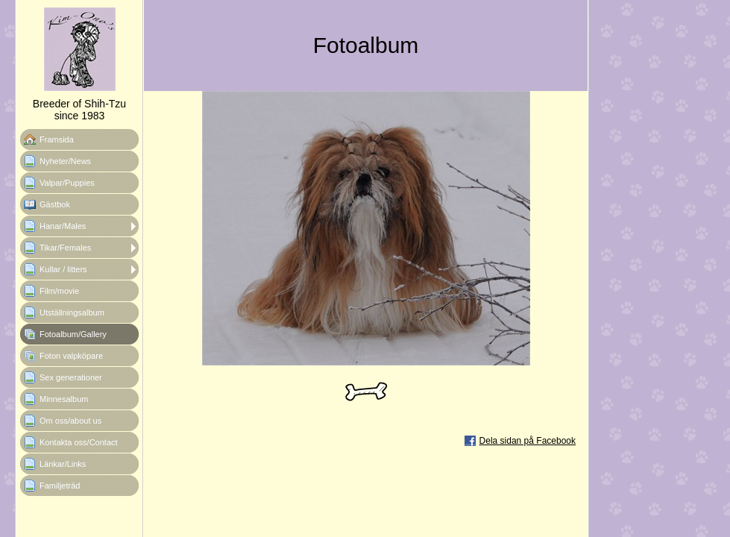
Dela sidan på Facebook (527, 441)
